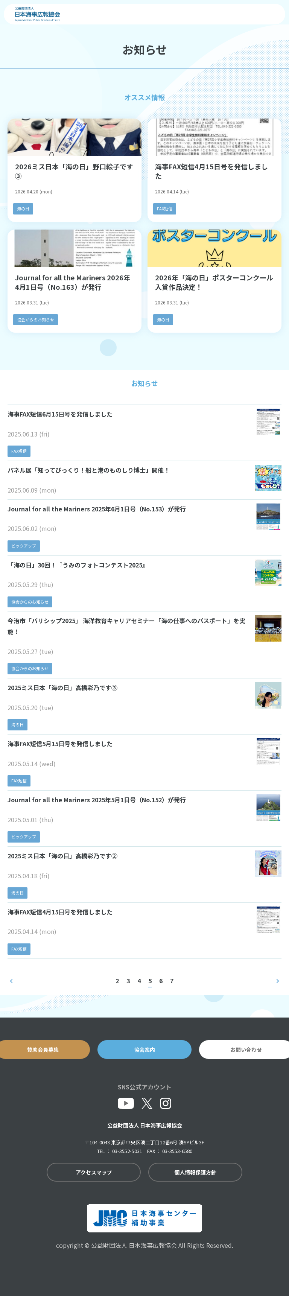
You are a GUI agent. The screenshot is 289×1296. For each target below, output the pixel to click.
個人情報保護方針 (195, 1172)
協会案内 (144, 1049)
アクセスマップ (94, 1172)
